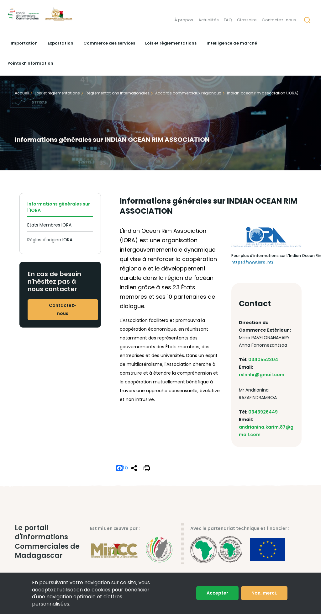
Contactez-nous (279, 20)
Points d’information (30, 63)
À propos (183, 20)
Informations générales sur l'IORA (58, 207)
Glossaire (247, 20)
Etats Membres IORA (49, 225)
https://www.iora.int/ (252, 262)
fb (122, 468)
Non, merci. (264, 593)
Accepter (217, 593)
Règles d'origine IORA (49, 240)
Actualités (208, 20)
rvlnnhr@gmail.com (261, 374)
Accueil (22, 93)
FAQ (228, 20)
